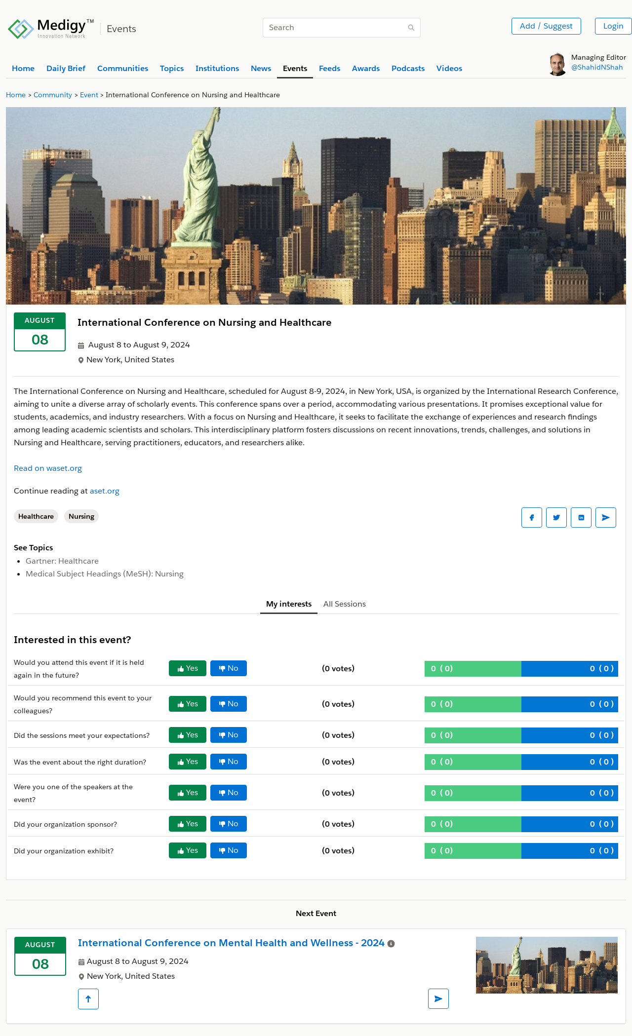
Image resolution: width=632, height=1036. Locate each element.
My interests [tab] (289, 604)
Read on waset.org (48, 468)
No (228, 668)
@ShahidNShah (597, 67)
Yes (187, 668)
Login (613, 26)
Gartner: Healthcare (62, 561)
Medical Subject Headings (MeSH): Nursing (105, 574)
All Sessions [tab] (344, 604)
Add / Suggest (546, 26)
